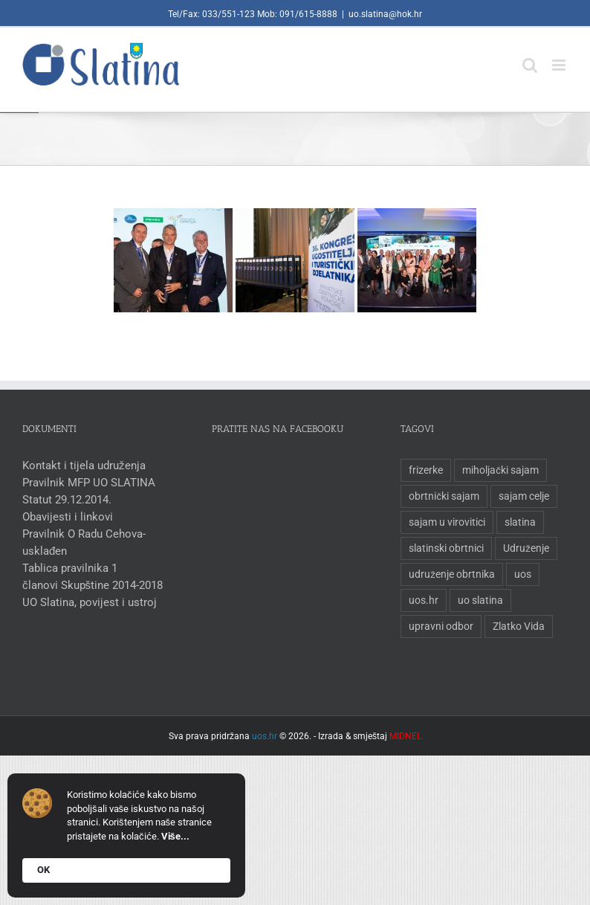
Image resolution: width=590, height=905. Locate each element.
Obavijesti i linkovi (67, 517)
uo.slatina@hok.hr (385, 14)
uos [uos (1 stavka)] (522, 574)
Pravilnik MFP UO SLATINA (88, 482)
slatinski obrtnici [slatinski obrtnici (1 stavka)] (446, 548)
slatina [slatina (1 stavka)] (520, 522)
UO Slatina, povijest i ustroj (89, 602)
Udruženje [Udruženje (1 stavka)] (526, 548)
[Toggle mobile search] (529, 57)
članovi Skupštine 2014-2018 (92, 585)
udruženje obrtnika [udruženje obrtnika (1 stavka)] (452, 574)
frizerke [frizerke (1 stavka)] (426, 470)
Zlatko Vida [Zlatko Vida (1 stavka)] (519, 626)
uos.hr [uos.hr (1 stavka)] (423, 600)
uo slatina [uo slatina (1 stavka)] (480, 600)
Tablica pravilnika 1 (69, 568)
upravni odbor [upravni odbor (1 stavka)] (441, 626)
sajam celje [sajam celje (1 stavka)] (524, 496)
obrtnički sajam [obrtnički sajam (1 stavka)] (444, 496)
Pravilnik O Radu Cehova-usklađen (84, 542)
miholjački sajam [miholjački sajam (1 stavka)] (500, 470)
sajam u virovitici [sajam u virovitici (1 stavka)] (447, 522)
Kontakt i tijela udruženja (84, 465)
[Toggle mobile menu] (560, 57)
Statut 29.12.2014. (66, 499)
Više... (175, 836)
